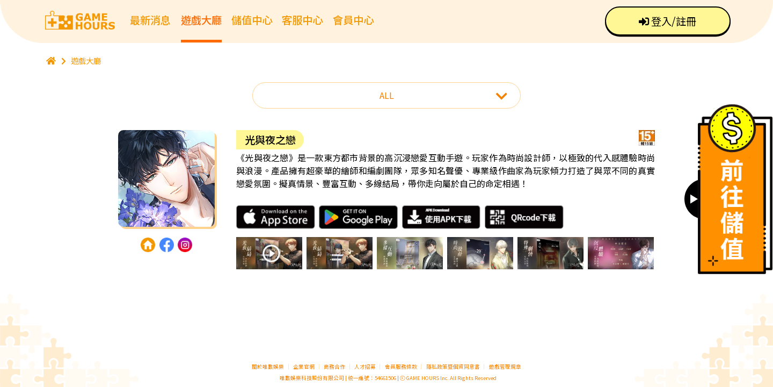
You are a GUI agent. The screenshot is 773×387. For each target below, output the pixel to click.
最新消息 (150, 19)
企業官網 (304, 366)
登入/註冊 (667, 20)
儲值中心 (251, 19)
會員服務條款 (401, 366)
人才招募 (365, 366)
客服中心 (302, 19)
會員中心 (353, 19)
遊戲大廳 (201, 19)
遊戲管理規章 (505, 366)
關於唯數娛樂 (268, 366)
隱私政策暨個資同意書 (453, 366)
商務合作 (334, 366)
